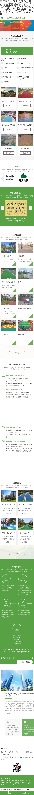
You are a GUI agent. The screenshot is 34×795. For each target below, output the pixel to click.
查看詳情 (8, 105)
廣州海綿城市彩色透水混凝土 (8, 533)
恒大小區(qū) (6, 308)
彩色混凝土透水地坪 (8, 504)
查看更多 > (9, 513)
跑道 (19, 282)
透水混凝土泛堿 (25, 533)
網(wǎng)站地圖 (5, 778)
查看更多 (17, 353)
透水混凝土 (22, 256)
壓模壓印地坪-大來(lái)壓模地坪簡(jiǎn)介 (25, 125)
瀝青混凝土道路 (7, 68)
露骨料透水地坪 (7, 72)
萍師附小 (21, 334)
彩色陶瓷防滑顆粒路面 (25, 68)
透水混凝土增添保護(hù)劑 (25, 505)
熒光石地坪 (21, 58)
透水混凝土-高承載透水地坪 (8, 101)
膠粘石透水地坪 (23, 72)
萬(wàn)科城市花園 (24, 308)
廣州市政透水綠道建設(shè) (8, 282)
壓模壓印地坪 (25, 148)
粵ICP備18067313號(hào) (16, 780)
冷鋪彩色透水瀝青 (23, 63)
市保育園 (5, 334)
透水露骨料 (8, 148)
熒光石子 (4, 81)
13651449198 (25, 662)
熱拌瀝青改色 (6, 77)
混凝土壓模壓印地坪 (8, 63)
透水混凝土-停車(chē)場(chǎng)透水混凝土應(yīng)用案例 (25, 101)
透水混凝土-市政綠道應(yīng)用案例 (8, 125)
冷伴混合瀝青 (6, 256)
